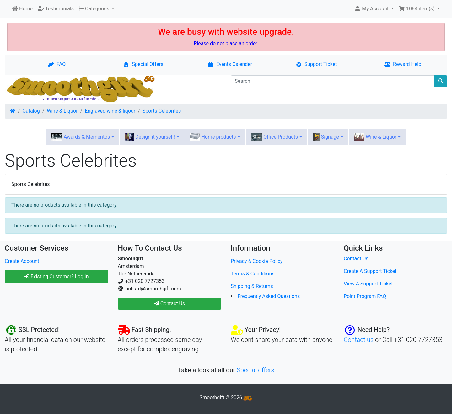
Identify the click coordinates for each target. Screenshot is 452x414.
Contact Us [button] (169, 303)
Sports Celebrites (162, 111)
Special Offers (143, 64)
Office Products (276, 137)
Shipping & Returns (252, 286)
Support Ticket (316, 64)
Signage (328, 137)
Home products (215, 137)
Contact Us (356, 259)
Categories (94, 9)
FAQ (57, 64)
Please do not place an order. (226, 43)
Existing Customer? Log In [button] (56, 276)
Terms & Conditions (253, 274)
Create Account (22, 261)
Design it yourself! (152, 137)
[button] (374, 9)
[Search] (332, 81)
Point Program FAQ (365, 296)
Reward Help (402, 64)
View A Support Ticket (368, 284)
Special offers (255, 370)
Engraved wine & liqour (110, 111)
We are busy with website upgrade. (226, 32)
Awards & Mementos (83, 137)
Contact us (359, 339)
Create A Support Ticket (370, 271)
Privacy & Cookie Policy (257, 261)
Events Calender (229, 64)
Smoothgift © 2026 (226, 398)
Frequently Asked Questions (269, 296)
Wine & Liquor (62, 111)
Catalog (31, 111)
